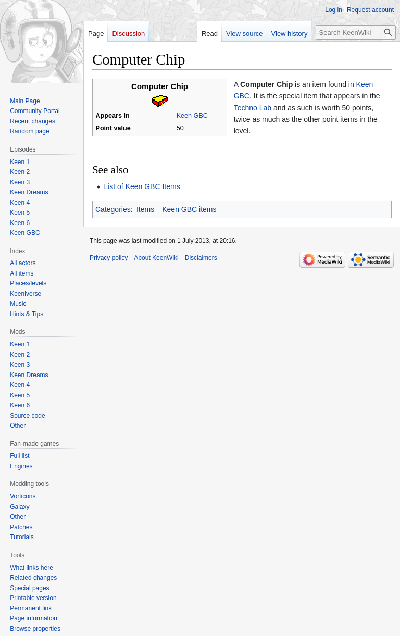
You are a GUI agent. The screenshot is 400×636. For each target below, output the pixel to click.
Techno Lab (252, 108)
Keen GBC (192, 115)
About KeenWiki (156, 257)
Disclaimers (201, 257)
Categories (113, 209)
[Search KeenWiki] (356, 32)
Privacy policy (109, 257)
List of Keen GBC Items (142, 186)
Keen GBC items (189, 209)
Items (145, 209)
